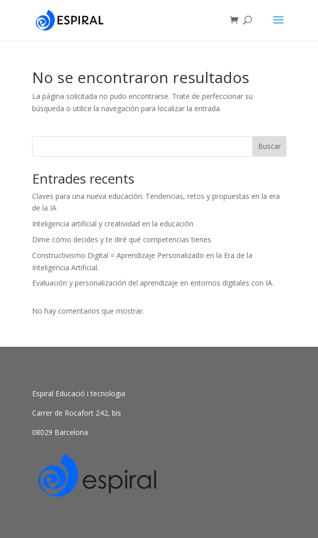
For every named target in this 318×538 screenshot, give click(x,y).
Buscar (269, 146)
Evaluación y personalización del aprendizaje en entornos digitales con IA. (153, 283)
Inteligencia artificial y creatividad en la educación (112, 223)
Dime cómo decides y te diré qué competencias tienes (121, 239)
